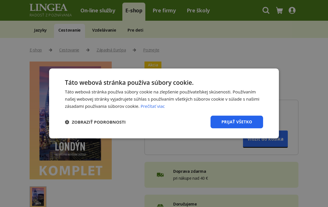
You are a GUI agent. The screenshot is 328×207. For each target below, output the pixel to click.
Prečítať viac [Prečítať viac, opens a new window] (152, 106)
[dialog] (164, 103)
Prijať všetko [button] (236, 121)
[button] (95, 121)
